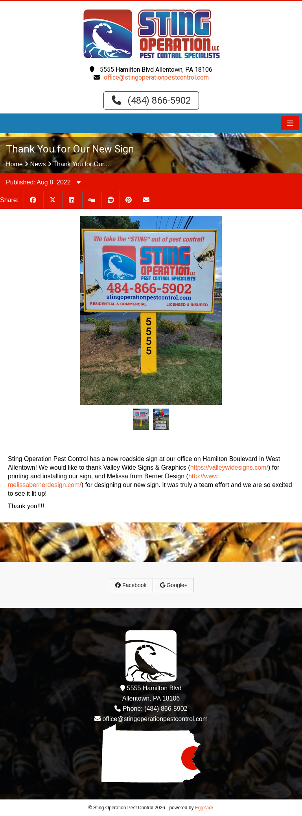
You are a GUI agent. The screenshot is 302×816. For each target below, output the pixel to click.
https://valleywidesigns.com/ (229, 467)
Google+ (174, 585)
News (38, 164)
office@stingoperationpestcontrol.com (156, 77)
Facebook (130, 585)
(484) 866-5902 (151, 100)
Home (14, 164)
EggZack (204, 807)
